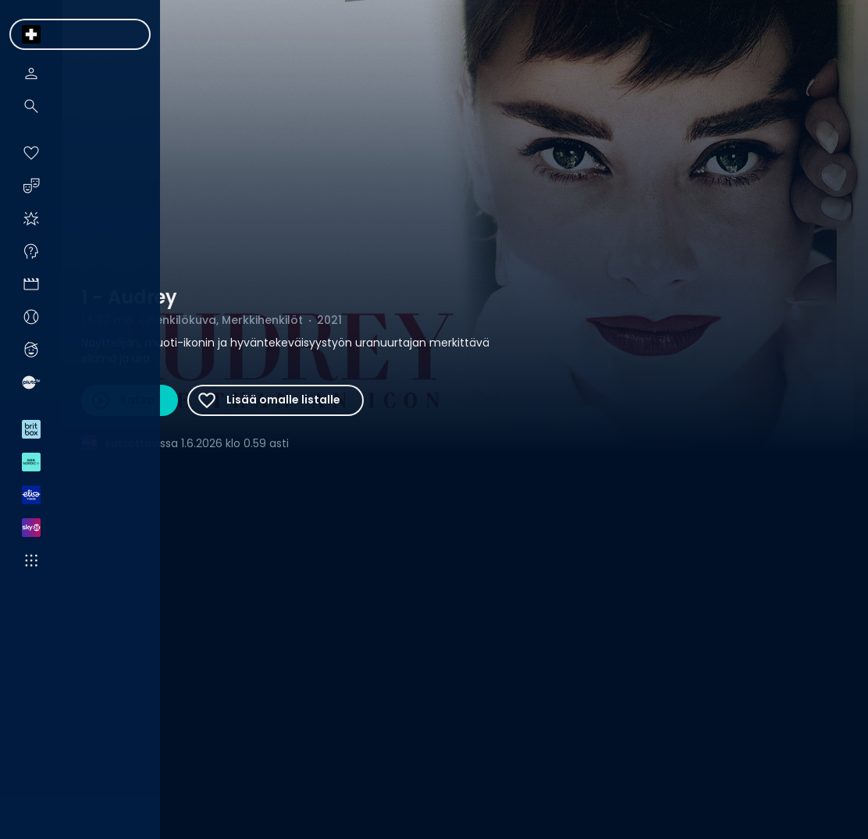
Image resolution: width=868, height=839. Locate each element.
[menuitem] (31, 34)
